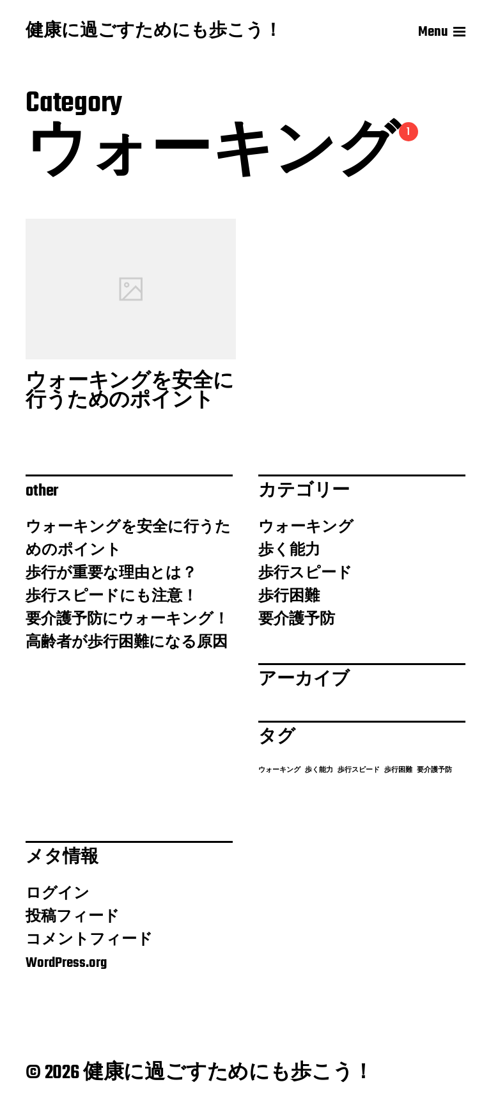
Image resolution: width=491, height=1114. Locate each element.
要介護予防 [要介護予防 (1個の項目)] (434, 770)
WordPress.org (66, 963)
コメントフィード (89, 940)
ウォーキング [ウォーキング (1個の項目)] (279, 770)
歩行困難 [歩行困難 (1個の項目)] (398, 770)
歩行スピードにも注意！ (112, 597)
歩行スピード (305, 573)
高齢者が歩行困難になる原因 (127, 643)
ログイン (58, 894)
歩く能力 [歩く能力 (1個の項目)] (319, 770)
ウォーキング (306, 527)
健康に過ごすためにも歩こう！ (154, 32)
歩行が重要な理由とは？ (111, 573)
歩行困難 (289, 597)
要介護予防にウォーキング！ (127, 620)
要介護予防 (296, 620)
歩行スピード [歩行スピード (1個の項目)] (359, 770)
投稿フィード (73, 917)
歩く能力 (289, 550)
